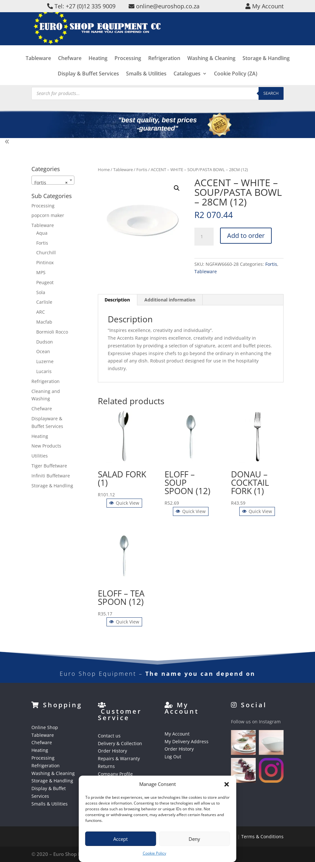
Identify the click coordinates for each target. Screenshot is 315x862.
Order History (112, 751)
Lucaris (44, 371)
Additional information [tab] (169, 300)
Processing (128, 71)
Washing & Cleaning (211, 71)
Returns (106, 766)
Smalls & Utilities (49, 804)
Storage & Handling (266, 71)
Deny (194, 839)
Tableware (38, 71)
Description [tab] (117, 300)
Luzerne (45, 361)
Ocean (43, 351)
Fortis (141, 169)
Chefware (69, 71)
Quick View (124, 503)
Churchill (46, 252)
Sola (40, 292)
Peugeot (45, 282)
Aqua (41, 233)
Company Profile (115, 774)
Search (271, 93)
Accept (120, 839)
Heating (98, 71)
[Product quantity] (204, 237)
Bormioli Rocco (52, 332)
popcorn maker (47, 215)
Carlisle (44, 302)
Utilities (39, 456)
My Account (177, 734)
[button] (227, 784)
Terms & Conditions (262, 836)
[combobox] (52, 180)
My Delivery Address (187, 741)
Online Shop (44, 727)
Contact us (109, 736)
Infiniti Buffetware (50, 476)
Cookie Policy (154, 853)
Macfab (44, 322)
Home (104, 169)
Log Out (173, 756)
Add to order (246, 235)
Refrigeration (164, 71)
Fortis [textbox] (51, 182)
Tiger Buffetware (49, 466)
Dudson (44, 342)
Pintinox (45, 262)
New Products (46, 446)
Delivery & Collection (120, 743)
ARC (40, 312)
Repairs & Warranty (119, 758)
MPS (41, 272)
